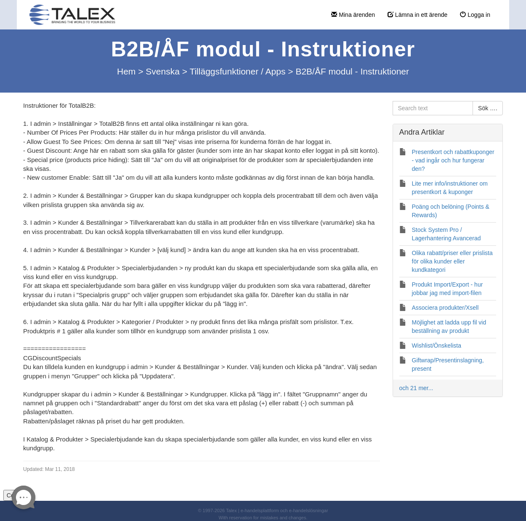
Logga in (475, 14)
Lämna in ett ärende (417, 14)
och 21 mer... (416, 388)
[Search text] (433, 108)
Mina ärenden (353, 14)
